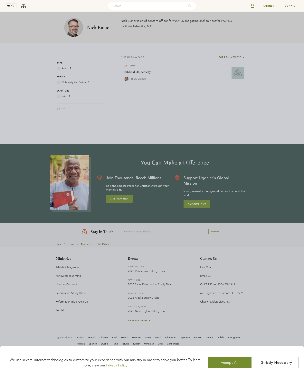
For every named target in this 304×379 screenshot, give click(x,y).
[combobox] (147, 6)
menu (10, 5)
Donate (290, 6)
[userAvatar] (252, 6)
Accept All (230, 362)
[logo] (23, 6)
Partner (268, 6)
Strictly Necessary (276, 362)
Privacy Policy (116, 365)
